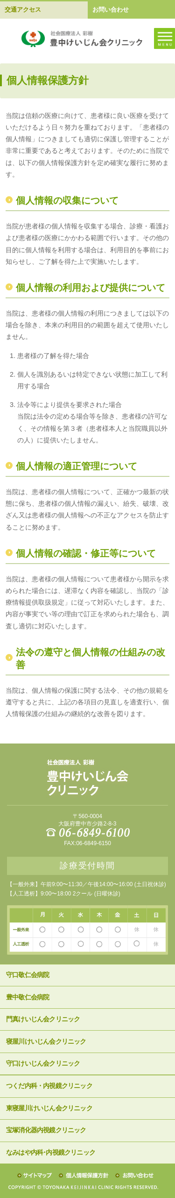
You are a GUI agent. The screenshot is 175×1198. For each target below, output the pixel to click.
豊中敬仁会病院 (27, 997)
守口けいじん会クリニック (43, 1063)
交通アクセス (23, 9)
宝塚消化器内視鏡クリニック (46, 1130)
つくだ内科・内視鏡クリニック (49, 1085)
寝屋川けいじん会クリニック (46, 1041)
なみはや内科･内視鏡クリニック (50, 1152)
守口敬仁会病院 (27, 974)
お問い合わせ (110, 9)
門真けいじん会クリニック (43, 1019)
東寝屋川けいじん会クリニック (49, 1108)
